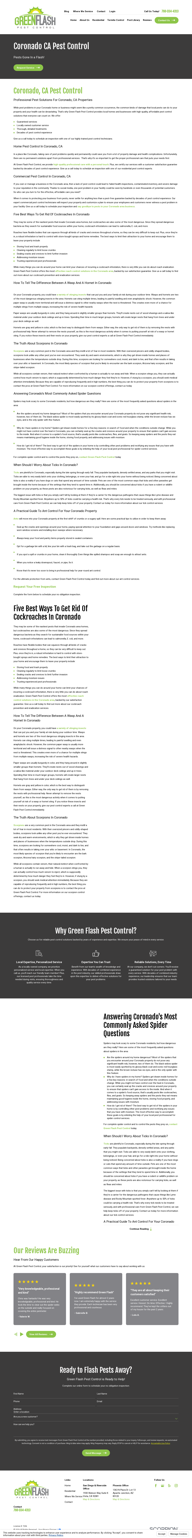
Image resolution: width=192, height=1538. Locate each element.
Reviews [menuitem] (147, 20)
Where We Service (83, 11)
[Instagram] (176, 1485)
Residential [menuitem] (98, 20)
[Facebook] (155, 1485)
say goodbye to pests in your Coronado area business (106, 206)
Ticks (16, 472)
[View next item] (22, 1334)
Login (112, 11)
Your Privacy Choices (50, 1529)
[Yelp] (169, 1485)
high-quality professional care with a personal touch (81, 164)
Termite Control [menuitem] (115, 20)
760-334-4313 (170, 11)
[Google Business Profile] (162, 1485)
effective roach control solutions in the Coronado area (84, 271)
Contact (101, 11)
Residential (70, 1491)
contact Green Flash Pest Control (97, 457)
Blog (66, 11)
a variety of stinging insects (71, 294)
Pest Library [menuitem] (133, 20)
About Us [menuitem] (84, 20)
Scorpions (19, 351)
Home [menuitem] (73, 20)
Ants (16, 518)
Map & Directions (91, 1499)
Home (68, 1485)
